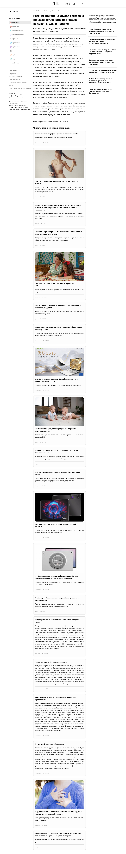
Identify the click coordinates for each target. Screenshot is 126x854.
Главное (14, 12)
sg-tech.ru (15, 63)
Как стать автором (15, 77)
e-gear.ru (15, 51)
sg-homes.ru (16, 43)
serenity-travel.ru (17, 31)
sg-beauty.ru (16, 47)
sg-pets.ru (15, 59)
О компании (13, 71)
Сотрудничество (14, 80)
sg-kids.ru (15, 55)
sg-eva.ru (15, 39)
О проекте (12, 74)
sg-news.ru (15, 23)
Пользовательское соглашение (20, 88)
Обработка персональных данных (18, 83)
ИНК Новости (63, 3)
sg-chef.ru (15, 27)
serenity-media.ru (18, 35)
